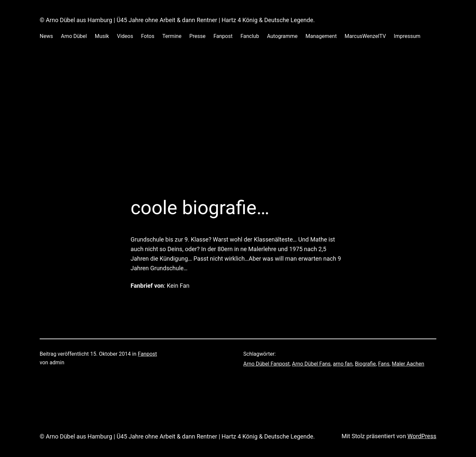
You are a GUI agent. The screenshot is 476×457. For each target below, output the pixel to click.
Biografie (365, 364)
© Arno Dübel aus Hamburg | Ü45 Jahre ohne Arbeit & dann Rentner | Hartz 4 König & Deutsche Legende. (177, 19)
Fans (383, 364)
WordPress (422, 436)
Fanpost (147, 354)
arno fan (342, 364)
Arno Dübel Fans (311, 364)
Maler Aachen (408, 364)
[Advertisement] (238, 126)
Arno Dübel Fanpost (266, 364)
